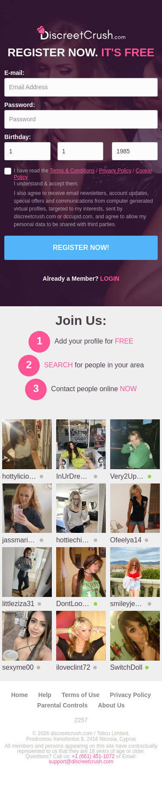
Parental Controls (62, 705)
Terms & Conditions (72, 171)
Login (109, 278)
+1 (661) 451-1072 (94, 756)
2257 (81, 720)
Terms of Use (81, 694)
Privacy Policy (115, 171)
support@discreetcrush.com (81, 762)
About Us (111, 705)
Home (19, 694)
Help (44, 694)
